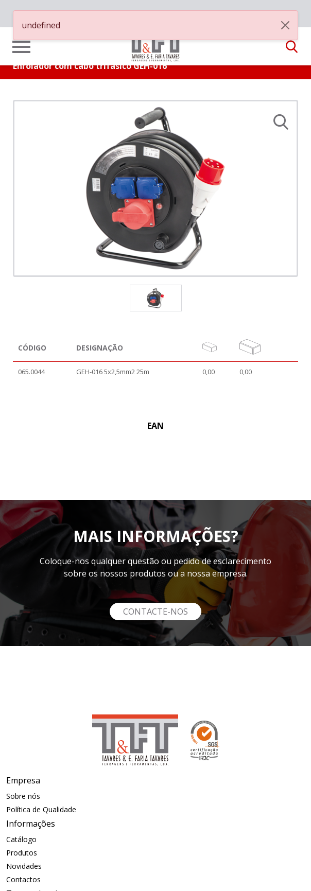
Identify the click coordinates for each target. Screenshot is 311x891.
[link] (155, 43)
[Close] (285, 25)
